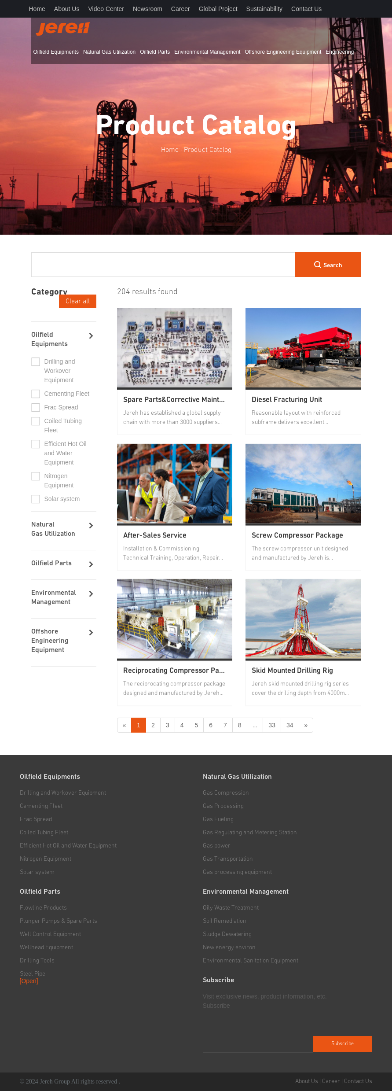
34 (289, 725)
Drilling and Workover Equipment (59, 370)
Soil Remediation (224, 921)
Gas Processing (223, 806)
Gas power (217, 846)
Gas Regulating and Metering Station (250, 832)
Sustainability (264, 8)
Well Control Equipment (50, 934)
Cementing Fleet (67, 393)
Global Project (218, 8)
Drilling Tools (37, 961)
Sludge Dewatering (227, 934)
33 (271, 725)
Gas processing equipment (237, 872)
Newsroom (147, 8)
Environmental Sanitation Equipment (250, 961)
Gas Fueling (218, 819)
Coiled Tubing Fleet (63, 425)
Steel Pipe (32, 974)
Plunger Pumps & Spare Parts (58, 921)
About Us (67, 8)
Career (180, 8)
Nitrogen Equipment (59, 480)
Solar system (62, 498)
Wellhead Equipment (46, 947)
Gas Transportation (228, 859)
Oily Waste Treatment (231, 908)
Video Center (106, 8)
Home (37, 8)
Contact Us (306, 8)
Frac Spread (61, 407)
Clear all (78, 301)
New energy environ (229, 947)
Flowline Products (43, 908)
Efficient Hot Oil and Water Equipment (65, 453)
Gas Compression (226, 793)
